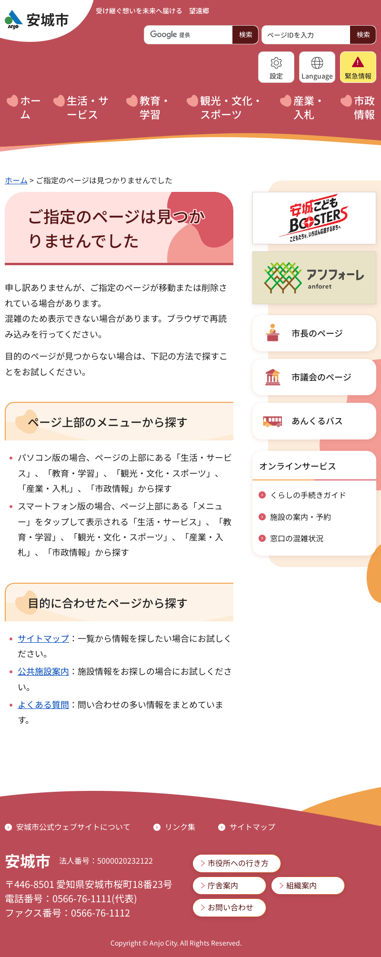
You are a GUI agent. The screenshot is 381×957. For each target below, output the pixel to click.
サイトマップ (43, 638)
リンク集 (180, 826)
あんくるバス (317, 420)
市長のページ (317, 333)
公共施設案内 (43, 671)
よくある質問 (43, 704)
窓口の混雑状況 (296, 538)
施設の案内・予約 (300, 516)
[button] (276, 67)
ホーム (16, 180)
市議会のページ (321, 376)
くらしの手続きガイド (308, 494)
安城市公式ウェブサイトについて (73, 826)
